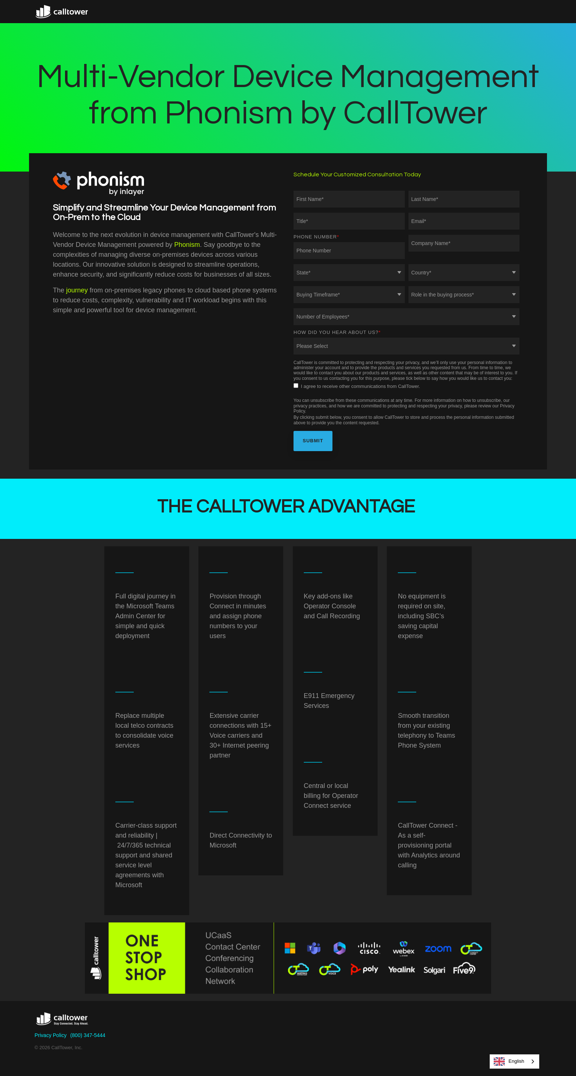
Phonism (187, 244)
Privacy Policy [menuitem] (50, 1035)
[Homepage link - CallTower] (62, 1023)
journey (77, 290)
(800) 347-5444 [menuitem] (87, 1035)
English (509, 1061)
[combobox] (514, 1061)
